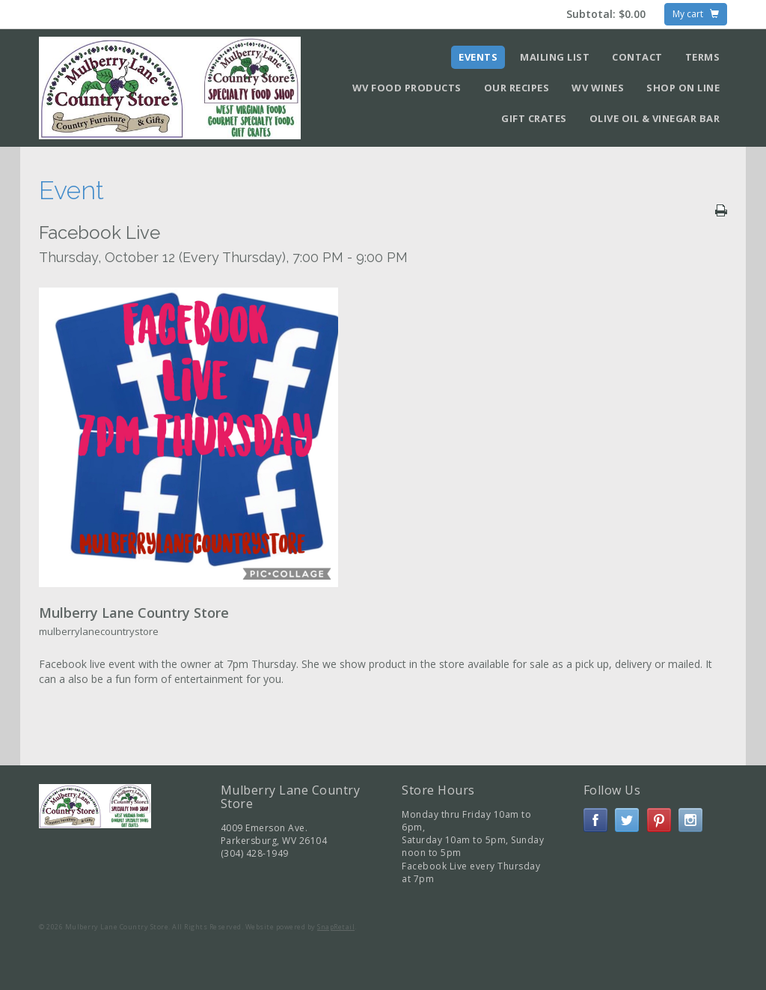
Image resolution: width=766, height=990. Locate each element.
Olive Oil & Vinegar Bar (654, 118)
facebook (595, 820)
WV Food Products (407, 87)
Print (721, 210)
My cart (695, 13)
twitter (627, 820)
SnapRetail (336, 927)
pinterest (659, 820)
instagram (690, 820)
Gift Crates (534, 118)
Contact (637, 57)
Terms (702, 57)
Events (478, 57)
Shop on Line (683, 87)
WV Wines (598, 87)
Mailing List (554, 57)
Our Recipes (517, 87)
